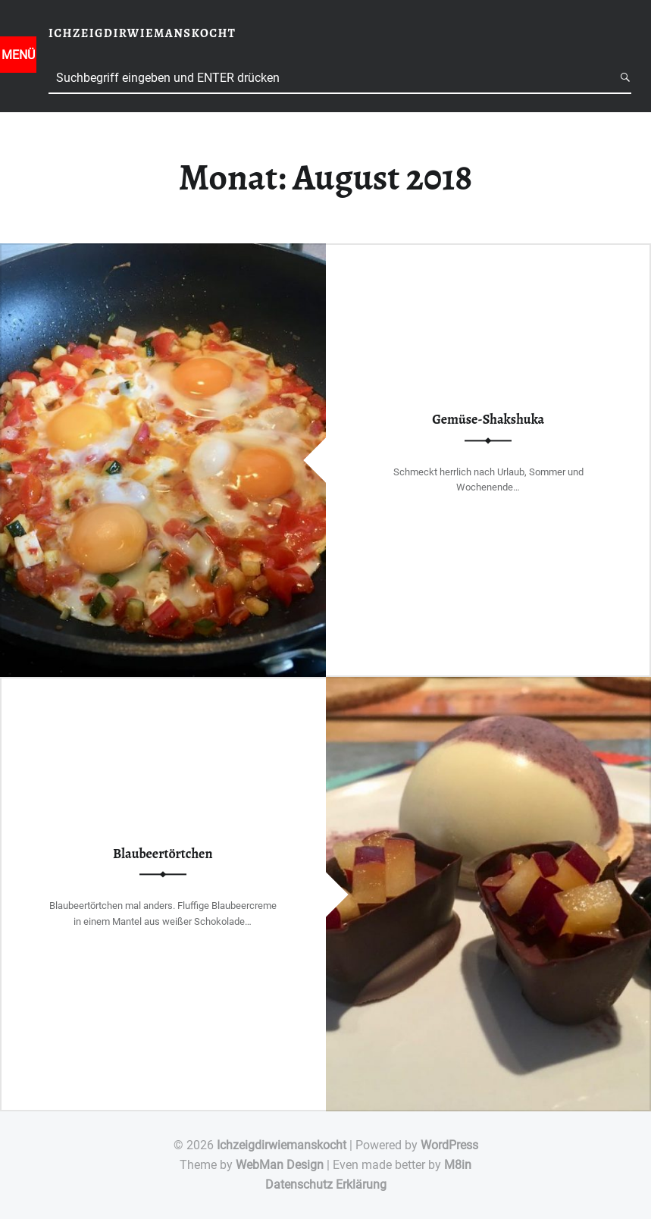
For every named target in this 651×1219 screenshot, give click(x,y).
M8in (457, 1165)
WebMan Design (280, 1165)
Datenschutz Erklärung (326, 1184)
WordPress (449, 1145)
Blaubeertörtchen (162, 854)
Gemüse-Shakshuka (488, 420)
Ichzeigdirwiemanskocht (281, 1145)
